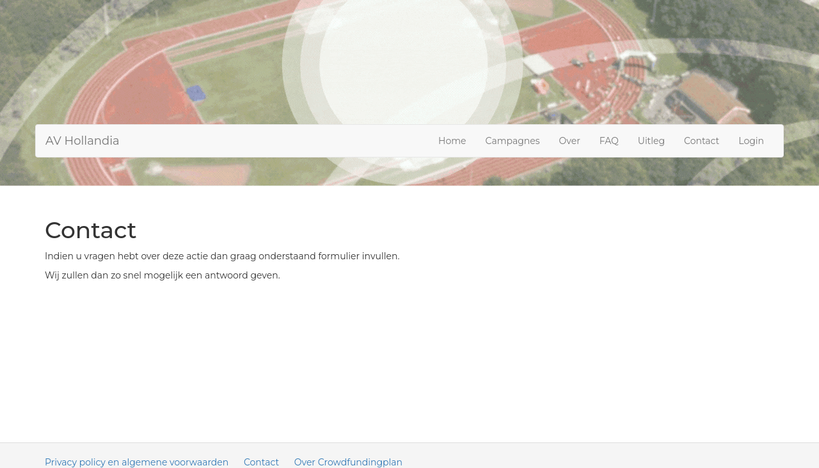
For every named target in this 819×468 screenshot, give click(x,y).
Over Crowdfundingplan (348, 462)
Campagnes (513, 141)
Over (569, 141)
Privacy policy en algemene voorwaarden (136, 462)
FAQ (609, 141)
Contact (701, 141)
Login (751, 141)
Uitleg (651, 141)
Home (452, 141)
